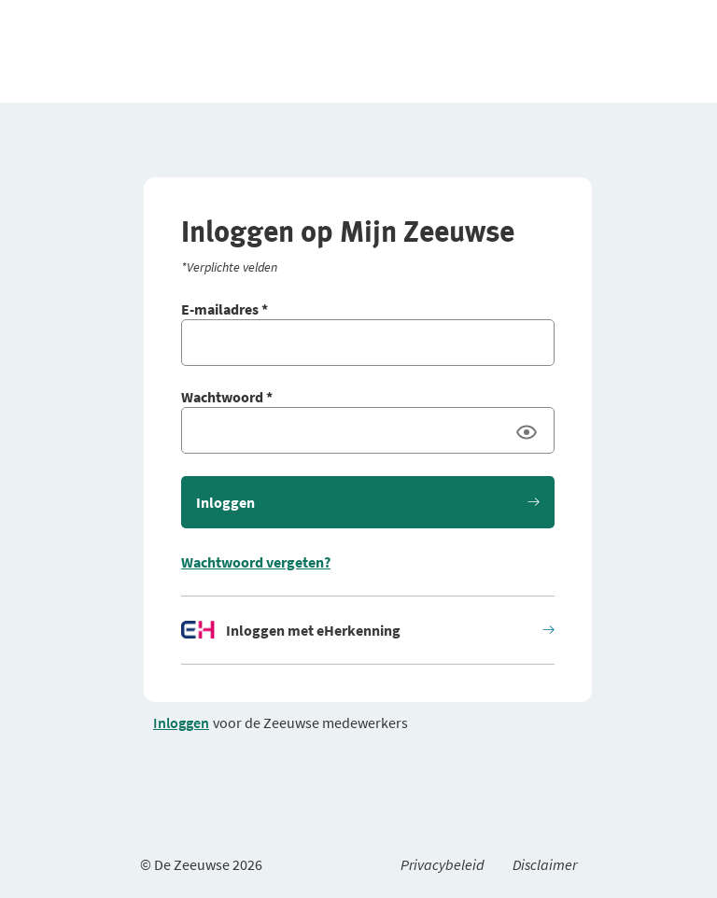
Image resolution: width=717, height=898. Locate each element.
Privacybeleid (443, 864)
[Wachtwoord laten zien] (526, 432)
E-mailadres (224, 309)
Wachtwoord (227, 396)
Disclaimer (545, 864)
